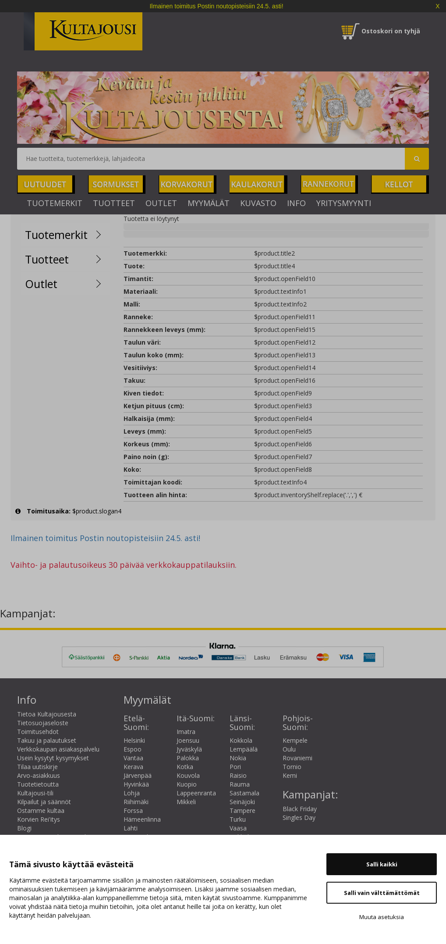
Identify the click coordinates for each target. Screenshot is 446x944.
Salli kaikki (381, 864)
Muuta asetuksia (381, 917)
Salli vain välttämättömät (382, 893)
